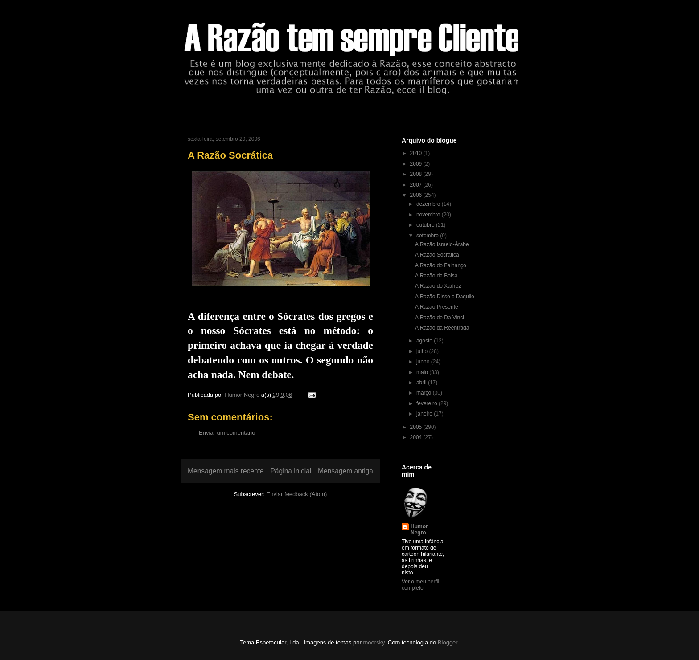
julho (422, 351)
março (424, 393)
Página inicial (290, 471)
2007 (417, 185)
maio (422, 372)
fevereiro (427, 403)
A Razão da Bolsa (436, 276)
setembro (428, 235)
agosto (425, 341)
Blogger (447, 642)
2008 (417, 174)
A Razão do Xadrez (438, 286)
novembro (429, 215)
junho (423, 362)
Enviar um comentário (227, 432)
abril (422, 382)
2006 (417, 195)
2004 (417, 437)
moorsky (373, 642)
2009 (417, 164)
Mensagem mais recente (226, 471)
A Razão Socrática (437, 255)
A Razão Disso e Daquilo (444, 296)
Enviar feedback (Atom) (297, 494)
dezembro (429, 204)
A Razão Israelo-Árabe (442, 244)
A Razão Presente (436, 307)
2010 (417, 153)
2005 (417, 427)
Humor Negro (419, 529)
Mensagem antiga (345, 471)
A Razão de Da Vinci (439, 317)
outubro (426, 225)
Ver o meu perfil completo (420, 585)
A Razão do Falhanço (440, 265)
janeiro (425, 414)
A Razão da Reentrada (442, 328)
